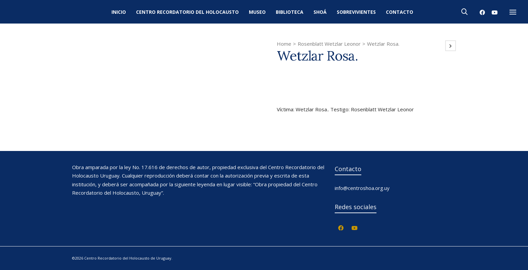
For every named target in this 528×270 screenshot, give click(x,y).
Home (284, 43)
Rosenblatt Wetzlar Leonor (329, 43)
